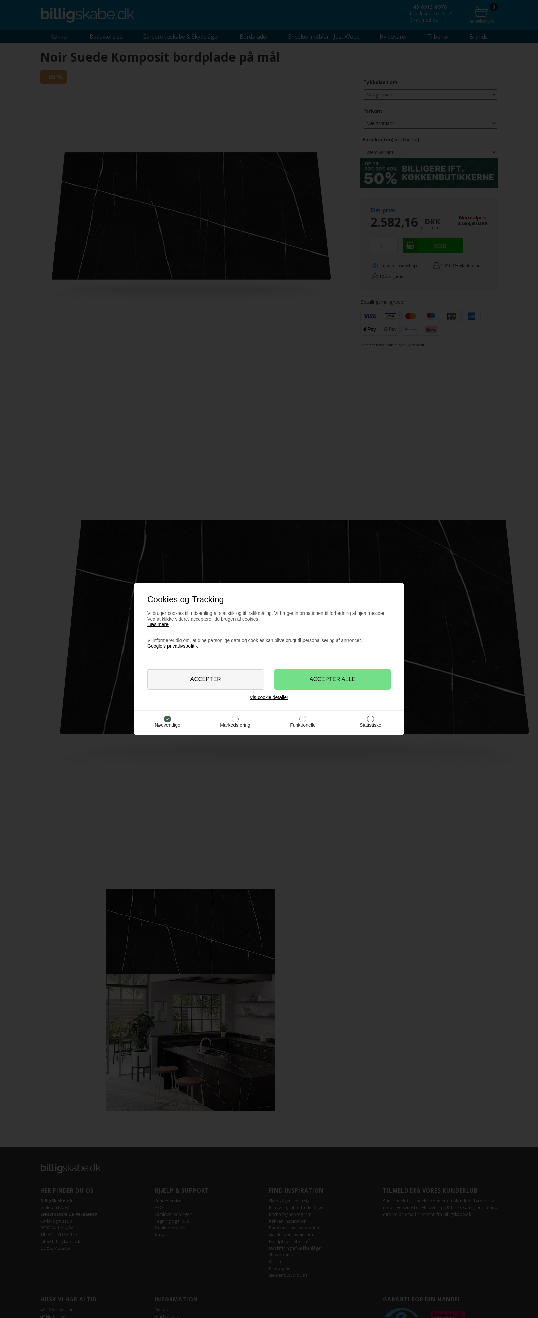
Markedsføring (235, 725)
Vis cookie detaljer (269, 697)
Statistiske (370, 725)
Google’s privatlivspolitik (172, 646)
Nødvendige (167, 725)
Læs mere (158, 624)
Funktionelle (303, 725)
